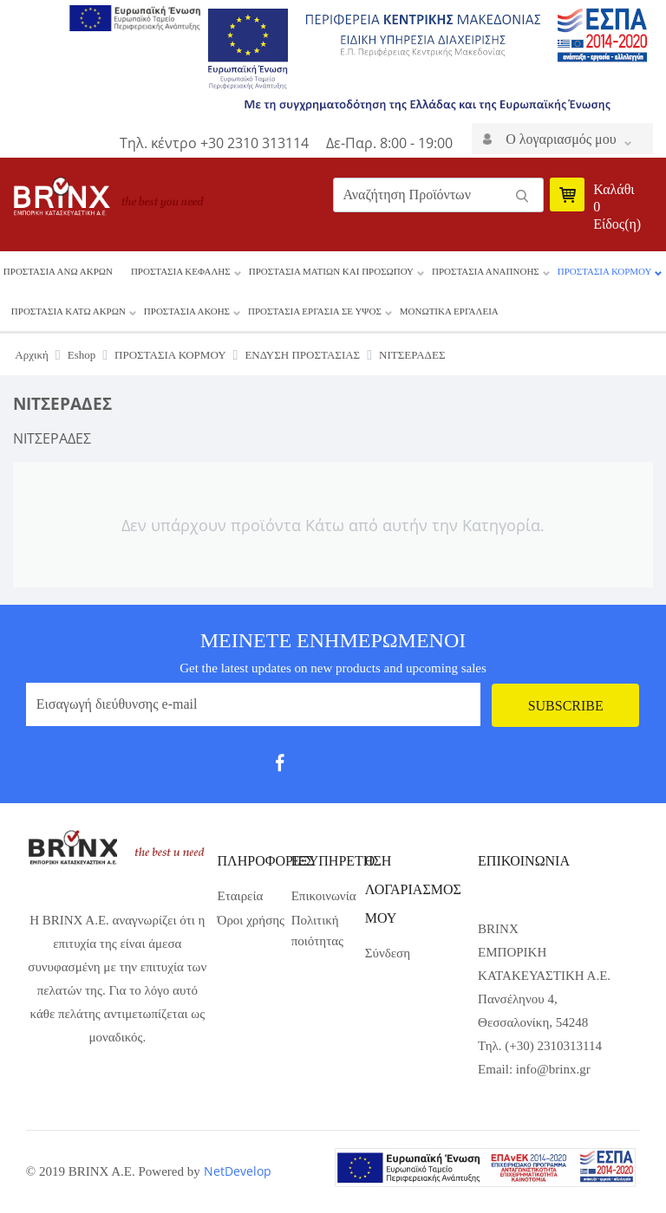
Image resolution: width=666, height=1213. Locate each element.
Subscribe (566, 705)
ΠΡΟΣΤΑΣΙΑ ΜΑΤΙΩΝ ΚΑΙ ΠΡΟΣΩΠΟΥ (331, 271)
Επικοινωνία (323, 896)
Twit (325, 769)
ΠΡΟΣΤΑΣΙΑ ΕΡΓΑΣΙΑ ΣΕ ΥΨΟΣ (315, 311)
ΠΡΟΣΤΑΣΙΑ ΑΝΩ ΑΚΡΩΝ (58, 271)
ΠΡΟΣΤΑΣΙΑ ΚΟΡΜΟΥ (605, 271)
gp (358, 769)
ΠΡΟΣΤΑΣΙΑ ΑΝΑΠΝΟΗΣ (485, 271)
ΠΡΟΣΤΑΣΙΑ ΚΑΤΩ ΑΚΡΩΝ (68, 311)
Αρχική (32, 354)
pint (392, 769)
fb (291, 769)
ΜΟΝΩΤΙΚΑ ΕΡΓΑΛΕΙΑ (449, 311)
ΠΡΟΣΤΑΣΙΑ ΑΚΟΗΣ (187, 311)
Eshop (82, 354)
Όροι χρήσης (251, 920)
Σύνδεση (387, 953)
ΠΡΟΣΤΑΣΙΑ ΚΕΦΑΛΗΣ (181, 271)
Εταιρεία (241, 896)
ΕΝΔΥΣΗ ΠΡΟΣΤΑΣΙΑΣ (302, 354)
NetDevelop (237, 1171)
